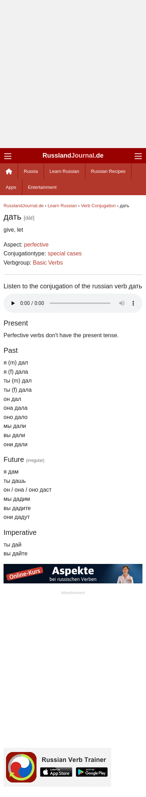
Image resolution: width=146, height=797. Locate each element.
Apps (11, 187)
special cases (65, 253)
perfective (36, 245)
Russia (31, 171)
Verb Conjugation (98, 205)
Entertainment (42, 187)
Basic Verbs (48, 263)
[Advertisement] (73, 74)
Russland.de (73, 155)
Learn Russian (64, 171)
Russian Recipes (108, 171)
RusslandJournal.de (24, 205)
